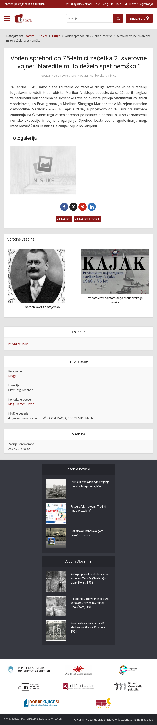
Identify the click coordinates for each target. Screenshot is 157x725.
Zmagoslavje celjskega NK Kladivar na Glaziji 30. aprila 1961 (88, 627)
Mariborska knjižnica (102, 75)
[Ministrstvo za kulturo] (29, 670)
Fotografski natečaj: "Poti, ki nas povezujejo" (88, 508)
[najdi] (118, 18)
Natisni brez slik (87, 219)
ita (112, 4)
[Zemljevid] (139, 18)
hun (118, 4)
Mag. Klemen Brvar (21, 404)
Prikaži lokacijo (18, 343)
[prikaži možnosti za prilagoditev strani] (79, 4)
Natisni (63, 219)
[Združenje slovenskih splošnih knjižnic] (78, 687)
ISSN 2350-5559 (143, 719)
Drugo (12, 376)
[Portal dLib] (29, 687)
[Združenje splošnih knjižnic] (103, 703)
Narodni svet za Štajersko (42, 307)
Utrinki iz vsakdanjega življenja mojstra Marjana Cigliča (90, 484)
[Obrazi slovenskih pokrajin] (128, 687)
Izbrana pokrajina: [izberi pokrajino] (24, 4)
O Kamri (79, 719)
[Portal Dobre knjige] (41, 703)
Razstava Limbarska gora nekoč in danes (87, 533)
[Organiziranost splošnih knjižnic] (78, 670)
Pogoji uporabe (95, 719)
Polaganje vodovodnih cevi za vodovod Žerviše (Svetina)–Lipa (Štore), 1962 (90, 578)
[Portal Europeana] (128, 670)
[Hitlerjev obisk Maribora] (43, 170)
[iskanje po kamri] (89, 18)
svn (98, 4)
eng (105, 4)
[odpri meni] (7, 18)
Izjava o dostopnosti (119, 719)
